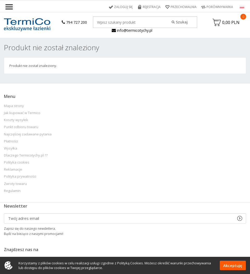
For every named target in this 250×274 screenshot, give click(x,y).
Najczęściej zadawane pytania (28, 134)
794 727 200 (74, 22)
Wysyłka (10, 148)
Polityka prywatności (20, 176)
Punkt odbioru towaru (21, 127)
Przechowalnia (184, 7)
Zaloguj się (123, 7)
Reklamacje (13, 169)
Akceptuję (232, 265)
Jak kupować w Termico (22, 113)
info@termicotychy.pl (132, 30)
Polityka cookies (16, 162)
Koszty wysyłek (16, 120)
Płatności (11, 141)
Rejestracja (152, 7)
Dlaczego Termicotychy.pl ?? (26, 155)
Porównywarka (220, 7)
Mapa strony (14, 106)
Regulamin (12, 191)
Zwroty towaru (15, 184)
